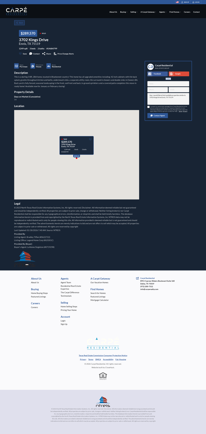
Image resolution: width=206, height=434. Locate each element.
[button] (157, 115)
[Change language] (177, 2)
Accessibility (108, 359)
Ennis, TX (25, 43)
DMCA (98, 359)
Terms (180, 111)
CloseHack (109, 367)
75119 (36, 43)
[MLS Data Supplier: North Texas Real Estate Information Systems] (103, 401)
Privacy (185, 111)
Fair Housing (120, 359)
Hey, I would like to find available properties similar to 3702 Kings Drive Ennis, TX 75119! (168, 99)
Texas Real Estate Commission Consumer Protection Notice (103, 355)
